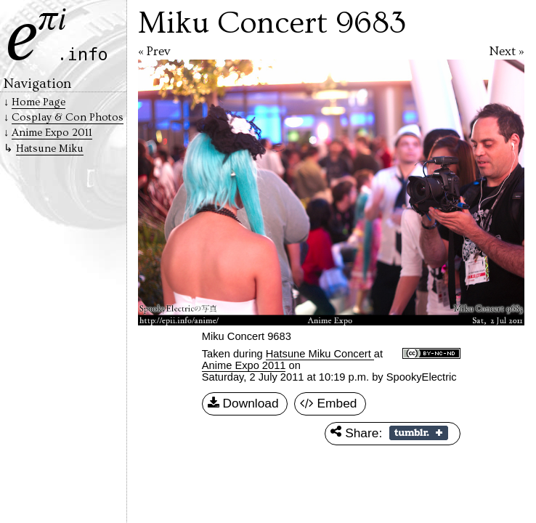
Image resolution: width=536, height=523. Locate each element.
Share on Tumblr (418, 433)
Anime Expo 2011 (244, 365)
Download (243, 404)
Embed (328, 404)
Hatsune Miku (50, 148)
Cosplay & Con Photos (67, 117)
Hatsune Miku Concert (320, 354)
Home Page (38, 102)
